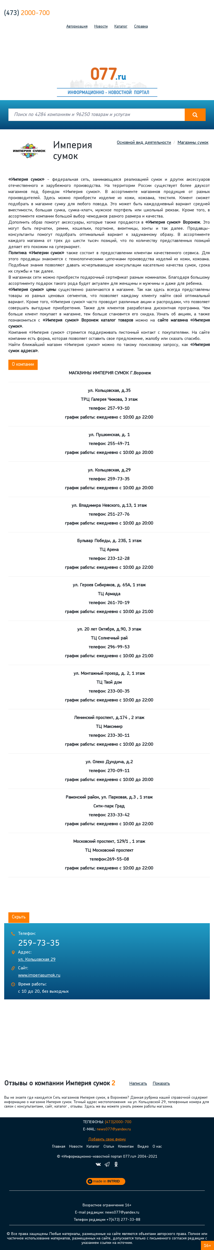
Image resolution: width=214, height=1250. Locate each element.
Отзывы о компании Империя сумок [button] (59, 1082)
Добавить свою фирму (107, 1139)
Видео (143, 1146)
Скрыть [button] (19, 917)
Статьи (109, 1146)
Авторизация (77, 26)
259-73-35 (39, 942)
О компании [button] (23, 364)
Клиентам (126, 1146)
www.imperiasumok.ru (39, 974)
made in (106, 1180)
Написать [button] (138, 1083)
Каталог (121, 26)
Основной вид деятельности (144, 142)
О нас (157, 1146)
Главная (58, 1146)
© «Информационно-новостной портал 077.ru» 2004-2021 (107, 1156)
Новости (101, 26)
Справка (141, 26)
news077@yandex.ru (114, 1129)
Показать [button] (161, 1083)
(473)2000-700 (118, 1121)
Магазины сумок (192, 142)
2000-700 (27, 13)
